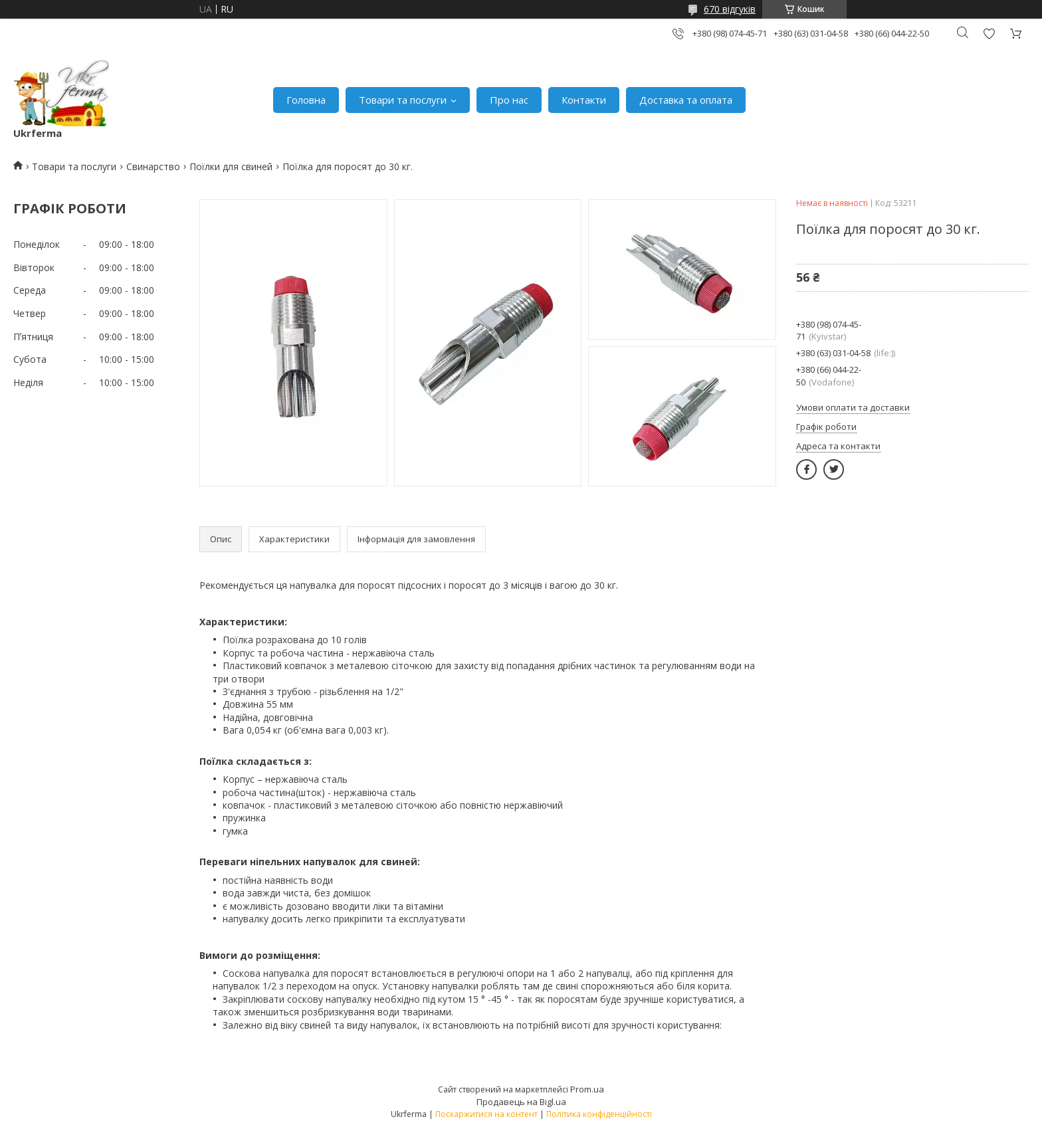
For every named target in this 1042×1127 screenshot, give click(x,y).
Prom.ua (587, 1089)
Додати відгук (989, 33)
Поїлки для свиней (230, 166)
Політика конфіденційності (599, 1114)
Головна (306, 99)
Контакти (584, 99)
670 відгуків (730, 9)
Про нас (509, 99)
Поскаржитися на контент (486, 1114)
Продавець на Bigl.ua (521, 1102)
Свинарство (153, 166)
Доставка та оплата (685, 99)
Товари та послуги (403, 99)
